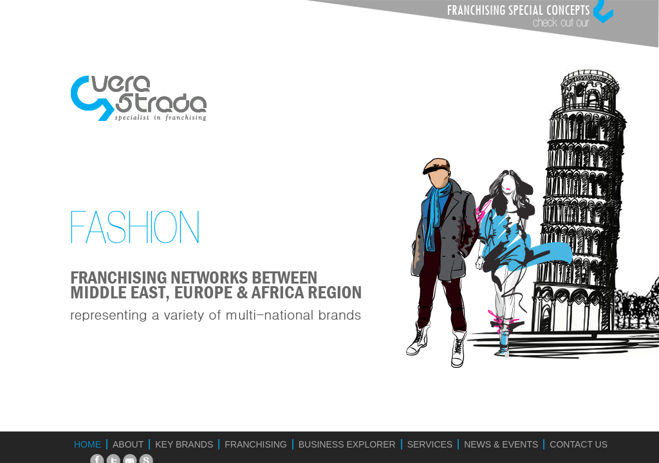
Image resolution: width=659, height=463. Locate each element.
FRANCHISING (255, 444)
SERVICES (430, 444)
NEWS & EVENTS (501, 444)
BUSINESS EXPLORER (347, 444)
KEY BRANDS (184, 444)
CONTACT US (579, 444)
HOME (87, 444)
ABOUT (128, 444)
